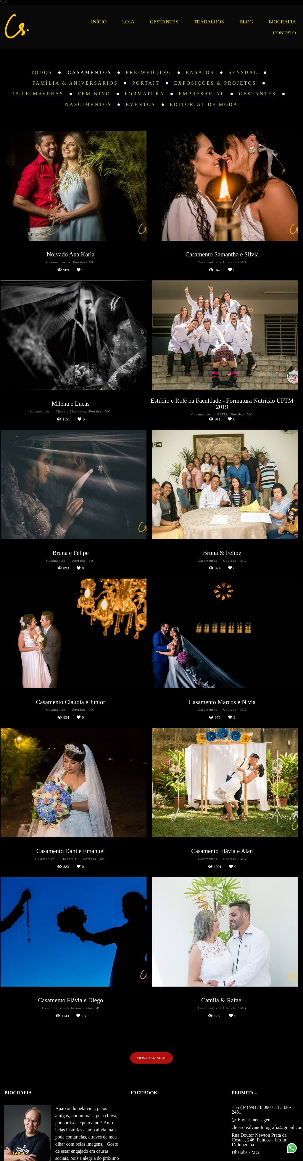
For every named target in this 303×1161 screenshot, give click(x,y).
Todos (41, 72)
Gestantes (257, 93)
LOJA (128, 22)
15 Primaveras (38, 93)
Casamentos (90, 72)
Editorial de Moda (204, 104)
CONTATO (284, 33)
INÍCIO (99, 22)
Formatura (145, 93)
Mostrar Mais (151, 1058)
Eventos (141, 104)
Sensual (243, 72)
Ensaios (200, 72)
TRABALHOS (209, 22)
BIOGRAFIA (282, 22)
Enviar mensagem (255, 1119)
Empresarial (202, 93)
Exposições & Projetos (215, 83)
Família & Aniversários (75, 83)
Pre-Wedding (149, 72)
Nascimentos (88, 104)
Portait (146, 83)
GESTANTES (164, 22)
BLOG (246, 22)
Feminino (94, 93)
